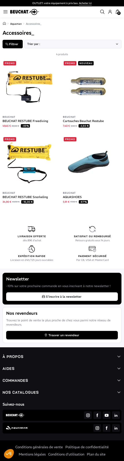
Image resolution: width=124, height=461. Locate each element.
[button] (9, 454)
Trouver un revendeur (61, 335)
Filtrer (11, 44)
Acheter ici (85, 3)
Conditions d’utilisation (66, 454)
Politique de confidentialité (87, 447)
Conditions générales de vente (39, 447)
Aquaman (16, 23)
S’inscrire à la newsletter (62, 297)
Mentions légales (32, 454)
